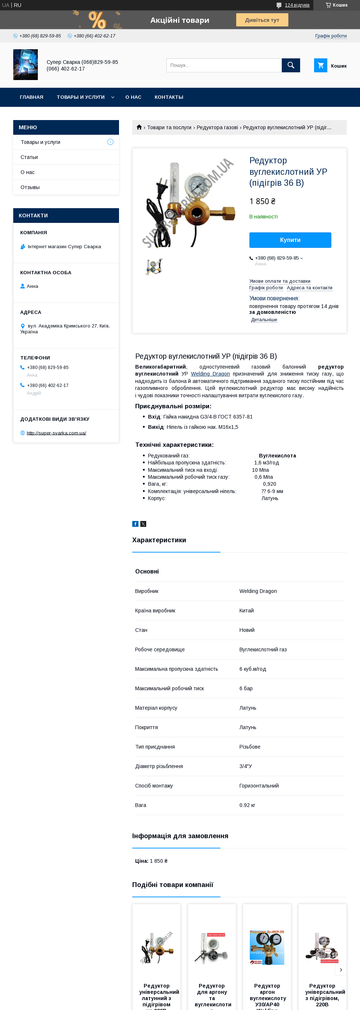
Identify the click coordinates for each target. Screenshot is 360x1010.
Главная (31, 97)
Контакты (169, 97)
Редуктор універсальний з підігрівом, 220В (326, 995)
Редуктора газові (217, 127)
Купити (290, 240)
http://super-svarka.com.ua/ (56, 432)
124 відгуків (297, 5)
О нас (133, 97)
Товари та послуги (169, 127)
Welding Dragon (210, 374)
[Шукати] (291, 65)
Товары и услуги (81, 97)
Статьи (29, 157)
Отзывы (30, 187)
